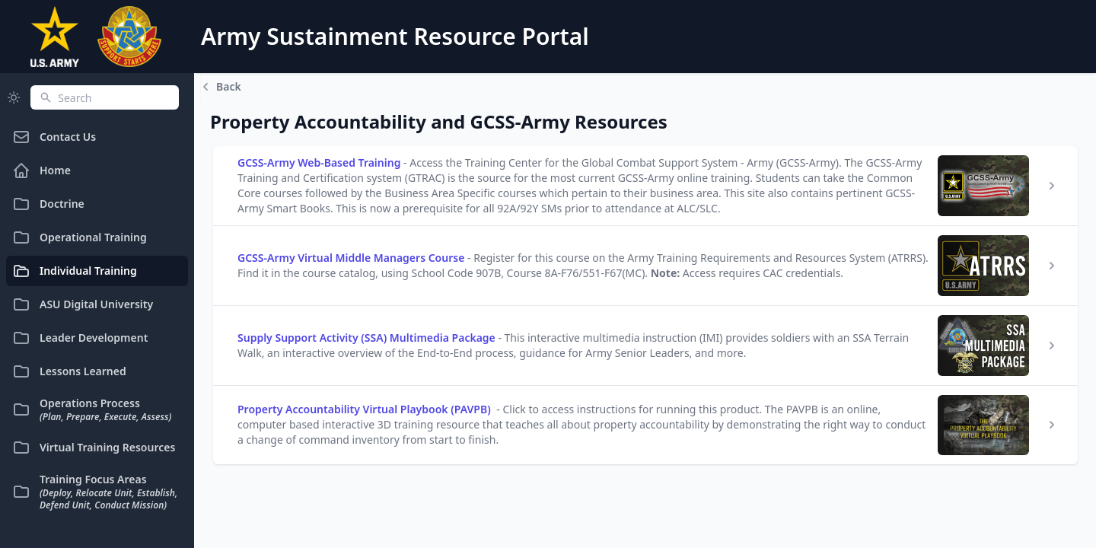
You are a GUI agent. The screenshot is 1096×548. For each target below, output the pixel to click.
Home (41, 170)
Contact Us (54, 137)
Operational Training (79, 237)
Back (221, 86)
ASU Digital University (82, 304)
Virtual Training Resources (93, 447)
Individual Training (74, 271)
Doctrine (48, 204)
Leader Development (80, 338)
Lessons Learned (69, 371)
